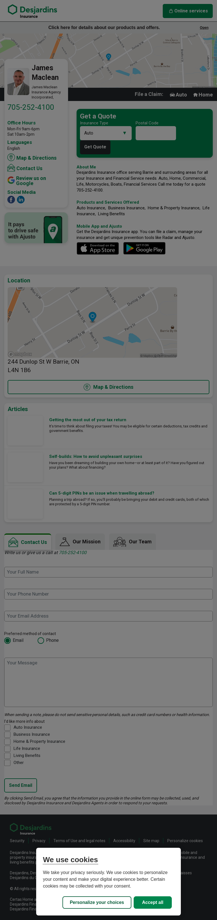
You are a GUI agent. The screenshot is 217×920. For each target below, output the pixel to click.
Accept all (153, 902)
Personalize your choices (97, 902)
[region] (108, 881)
